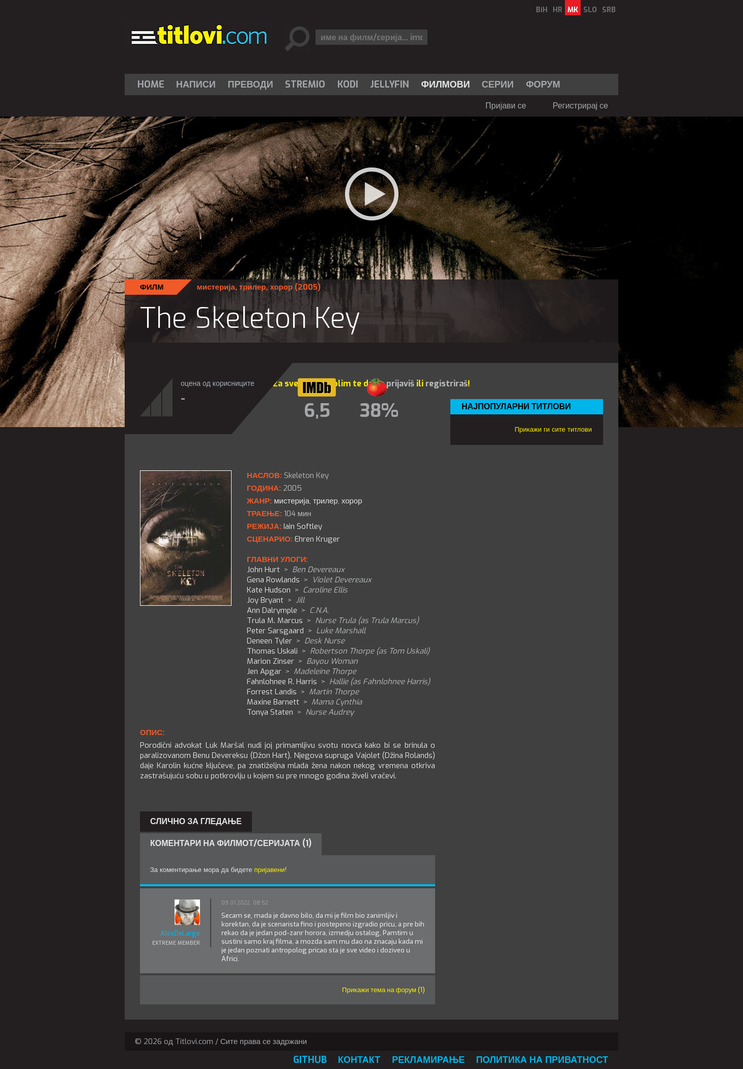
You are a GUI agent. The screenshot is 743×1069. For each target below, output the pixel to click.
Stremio (305, 84)
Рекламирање (428, 1060)
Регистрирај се (580, 105)
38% (379, 411)
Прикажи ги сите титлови (553, 429)
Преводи (250, 84)
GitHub (310, 1060)
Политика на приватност (542, 1060)
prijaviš (400, 383)
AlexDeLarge (180, 933)
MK (572, 10)
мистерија (216, 287)
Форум (543, 84)
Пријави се (505, 105)
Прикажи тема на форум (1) (383, 990)
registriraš (446, 383)
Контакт (359, 1060)
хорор (281, 287)
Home (150, 84)
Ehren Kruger (317, 539)
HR (557, 10)
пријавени (269, 869)
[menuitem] (153, 84)
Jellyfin (389, 84)
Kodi (347, 84)
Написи (196, 84)
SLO (590, 10)
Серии (497, 84)
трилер (252, 287)
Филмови (445, 84)
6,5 (317, 411)
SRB (609, 10)
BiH (542, 10)
